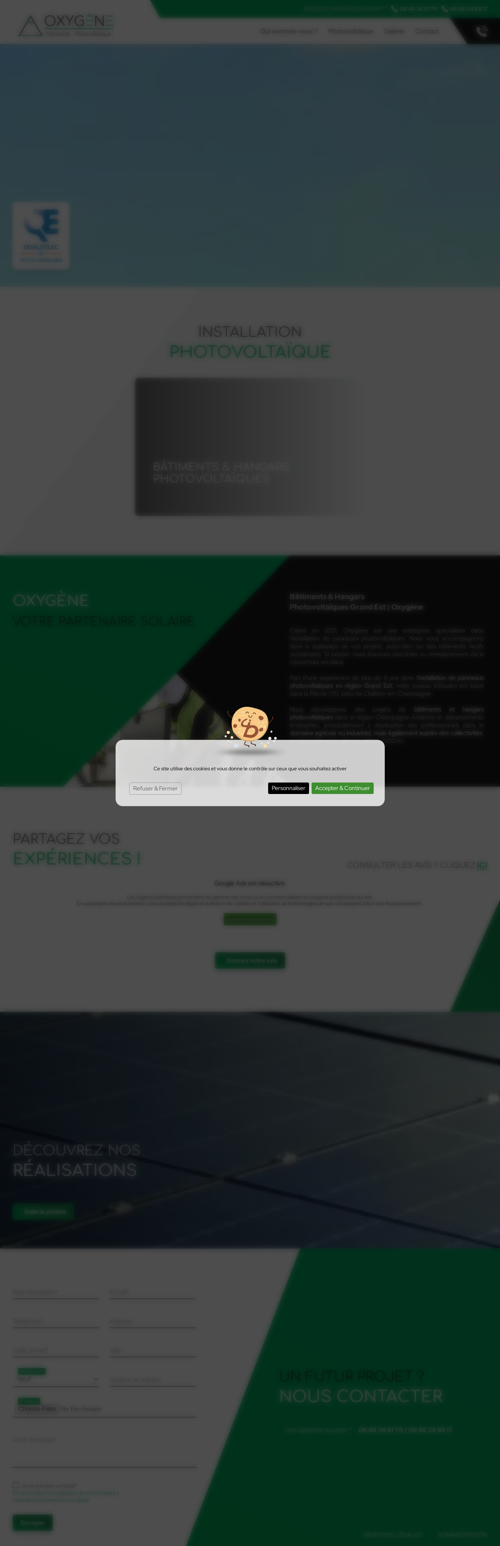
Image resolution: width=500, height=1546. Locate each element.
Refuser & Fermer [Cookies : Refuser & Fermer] (155, 788)
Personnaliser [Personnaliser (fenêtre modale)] (288, 788)
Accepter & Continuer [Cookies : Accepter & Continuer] (342, 788)
